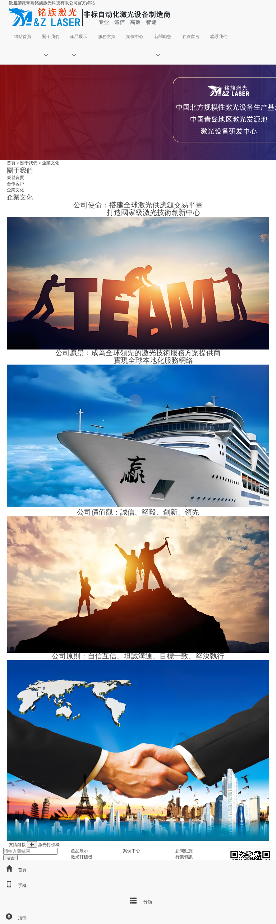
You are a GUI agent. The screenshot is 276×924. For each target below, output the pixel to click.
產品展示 (78, 36)
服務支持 (106, 36)
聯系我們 (218, 36)
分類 (138, 900)
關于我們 (50, 36)
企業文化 (50, 162)
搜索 (10, 858)
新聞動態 (162, 36)
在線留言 (190, 36)
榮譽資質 (15, 177)
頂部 (13, 917)
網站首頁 (22, 36)
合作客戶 (15, 183)
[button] (51, 55)
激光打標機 (49, 844)
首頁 (11, 162)
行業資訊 (184, 856)
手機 (13, 885)
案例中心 (134, 36)
